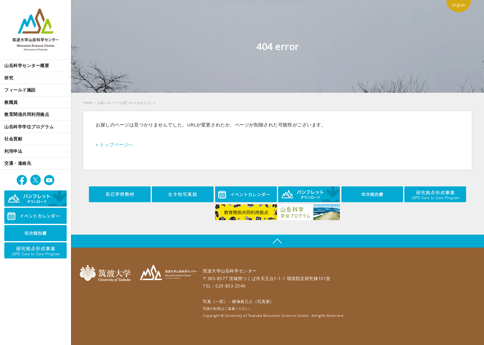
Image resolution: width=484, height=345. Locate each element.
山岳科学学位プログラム (29, 127)
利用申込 (13, 151)
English (458, 5)
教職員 (11, 102)
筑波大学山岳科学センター (168, 273)
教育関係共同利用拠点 (26, 114)
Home (87, 102)
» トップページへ (114, 144)
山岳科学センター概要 (26, 65)
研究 (8, 78)
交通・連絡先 (17, 163)
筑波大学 (107, 273)
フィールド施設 (20, 90)
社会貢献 (13, 139)
